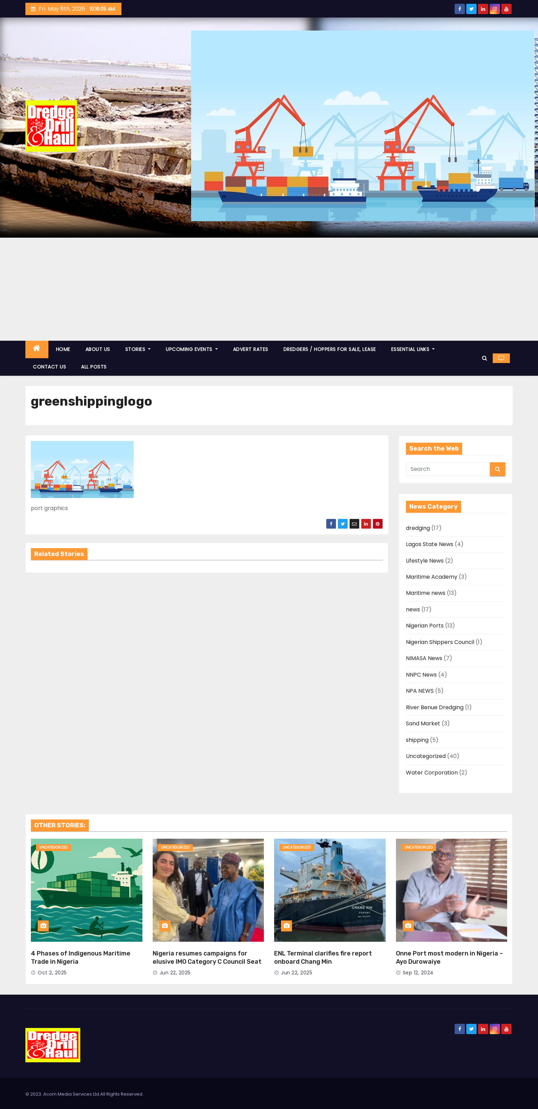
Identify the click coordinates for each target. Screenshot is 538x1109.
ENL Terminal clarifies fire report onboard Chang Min (323, 957)
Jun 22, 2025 (175, 972)
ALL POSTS (94, 366)
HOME (63, 349)
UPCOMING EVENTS (192, 349)
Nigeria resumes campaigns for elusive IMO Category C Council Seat (207, 957)
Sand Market (423, 723)
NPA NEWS (420, 691)
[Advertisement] (269, 289)
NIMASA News (424, 658)
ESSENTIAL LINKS (413, 349)
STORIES (138, 349)
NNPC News (421, 675)
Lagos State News (429, 544)
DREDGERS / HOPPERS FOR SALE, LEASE (329, 349)
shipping (417, 740)
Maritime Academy (431, 577)
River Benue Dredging (435, 707)
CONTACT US (49, 366)
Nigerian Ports (425, 626)
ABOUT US (97, 349)
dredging (418, 528)
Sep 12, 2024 (418, 972)
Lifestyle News (425, 561)
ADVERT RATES (250, 349)
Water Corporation (432, 773)
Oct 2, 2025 (52, 972)
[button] (484, 358)
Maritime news (425, 593)
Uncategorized (426, 756)
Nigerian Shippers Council (440, 642)
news (413, 609)
